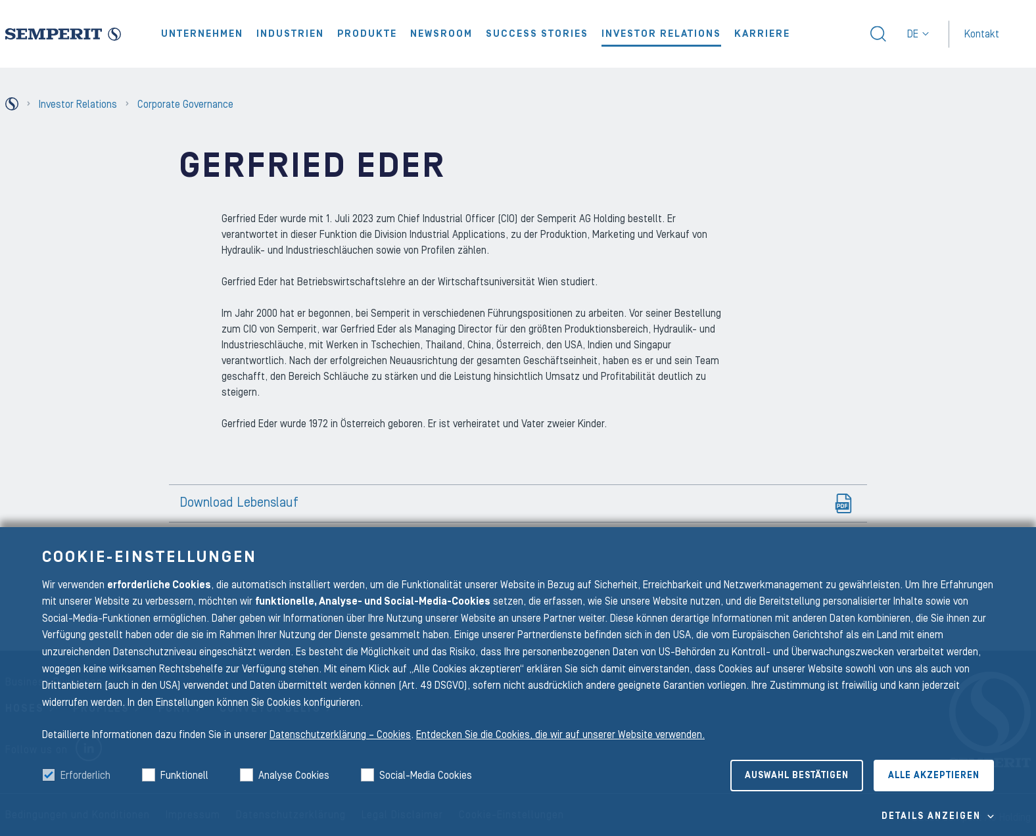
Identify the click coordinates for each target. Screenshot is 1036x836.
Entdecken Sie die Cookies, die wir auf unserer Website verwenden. (560, 735)
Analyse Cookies (293, 775)
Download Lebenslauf (238, 503)
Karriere (762, 33)
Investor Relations (661, 33)
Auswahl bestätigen (797, 775)
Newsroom (441, 33)
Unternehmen (202, 33)
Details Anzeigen (931, 816)
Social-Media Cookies (425, 775)
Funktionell (184, 775)
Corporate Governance (185, 104)
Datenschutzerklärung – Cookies (340, 735)
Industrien (290, 33)
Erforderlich (85, 775)
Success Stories (537, 33)
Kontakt (981, 33)
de (918, 34)
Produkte (367, 33)
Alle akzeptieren (933, 775)
